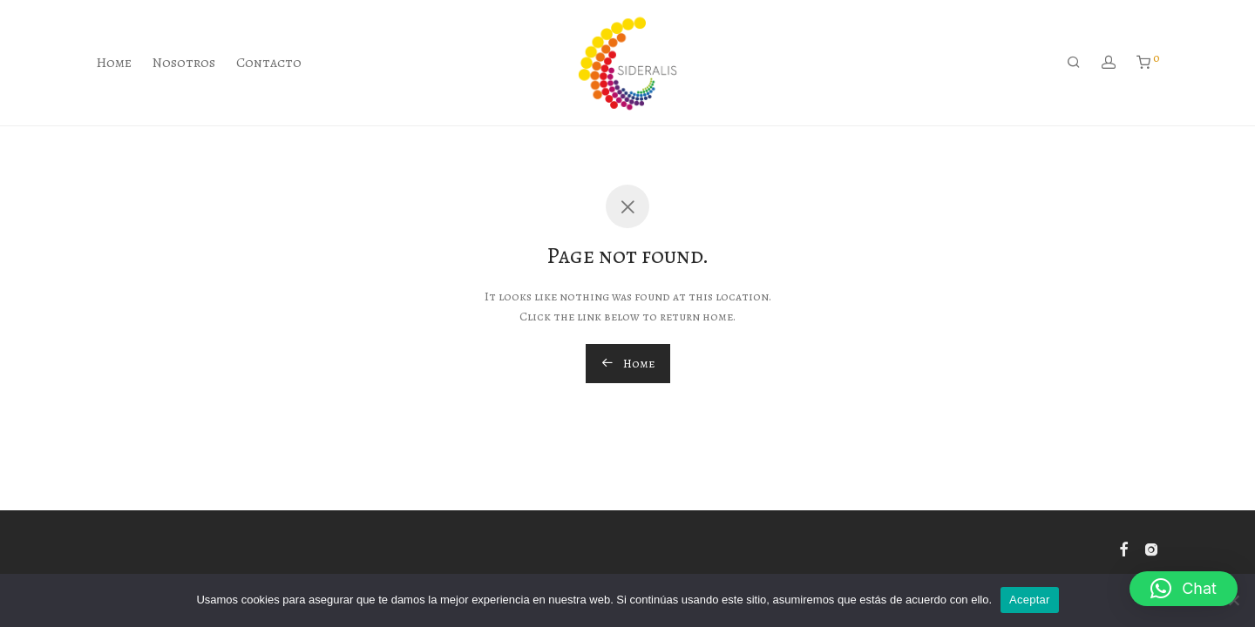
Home (114, 62)
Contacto (269, 62)
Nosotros (184, 62)
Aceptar (1029, 599)
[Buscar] (1073, 62)
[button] (1184, 588)
